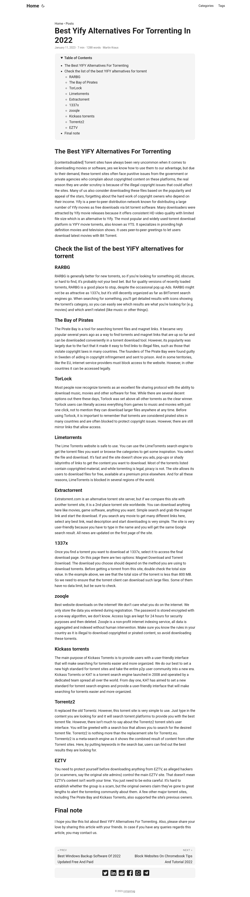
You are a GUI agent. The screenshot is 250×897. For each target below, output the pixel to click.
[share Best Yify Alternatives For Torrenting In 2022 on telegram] (146, 874)
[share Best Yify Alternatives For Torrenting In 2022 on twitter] (105, 874)
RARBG (74, 77)
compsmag (129, 891)
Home (33, 6)
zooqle (74, 110)
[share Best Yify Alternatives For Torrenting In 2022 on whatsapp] (138, 874)
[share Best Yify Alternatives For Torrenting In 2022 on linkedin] (113, 874)
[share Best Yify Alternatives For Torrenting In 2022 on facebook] (130, 874)
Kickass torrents (82, 116)
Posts (70, 23)
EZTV (73, 127)
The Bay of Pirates (83, 82)
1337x (74, 105)
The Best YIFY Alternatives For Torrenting (96, 65)
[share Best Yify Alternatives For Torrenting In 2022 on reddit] (122, 874)
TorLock (75, 88)
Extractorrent (79, 99)
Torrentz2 (76, 122)
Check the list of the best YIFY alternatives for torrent (105, 71)
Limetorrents (79, 94)
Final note (72, 133)
